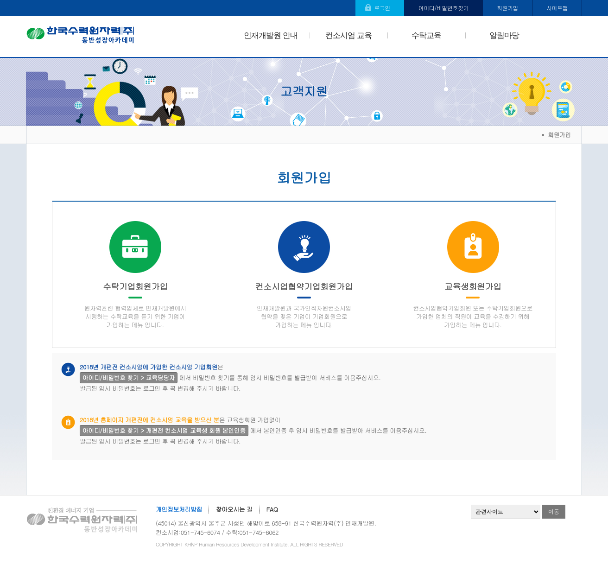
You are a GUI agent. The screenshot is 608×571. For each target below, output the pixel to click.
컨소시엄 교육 (348, 35)
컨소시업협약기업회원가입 (303, 304)
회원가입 (507, 8)
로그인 (382, 8)
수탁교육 (426, 35)
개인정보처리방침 (179, 509)
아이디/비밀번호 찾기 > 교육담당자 (128, 377)
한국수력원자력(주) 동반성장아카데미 (80, 36)
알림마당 (504, 35)
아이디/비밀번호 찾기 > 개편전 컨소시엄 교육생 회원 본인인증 (164, 430)
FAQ (272, 509)
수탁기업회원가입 (135, 304)
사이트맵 (557, 8)
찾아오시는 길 (234, 509)
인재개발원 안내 (270, 35)
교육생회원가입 (473, 304)
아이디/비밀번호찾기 (443, 8)
